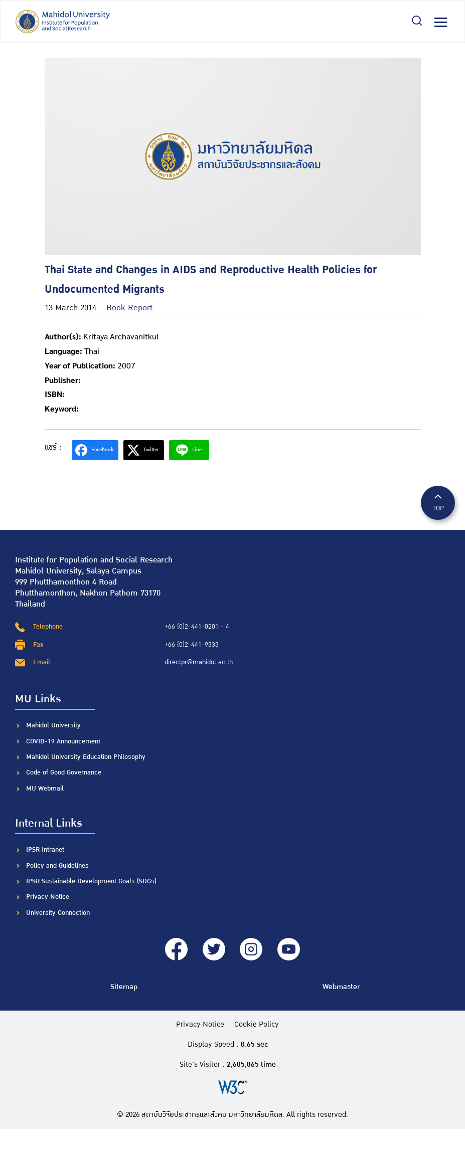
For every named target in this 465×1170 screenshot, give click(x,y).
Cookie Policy (256, 1025)
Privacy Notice (47, 897)
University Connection (58, 913)
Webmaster (341, 987)
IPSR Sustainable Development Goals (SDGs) (91, 881)
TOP (438, 502)
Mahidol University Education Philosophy (85, 757)
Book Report (129, 308)
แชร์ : (53, 447)
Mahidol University (53, 725)
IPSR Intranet (45, 850)
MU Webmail (45, 789)
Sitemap (123, 987)
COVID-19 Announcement (64, 741)
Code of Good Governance (63, 772)
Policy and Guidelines (57, 866)
